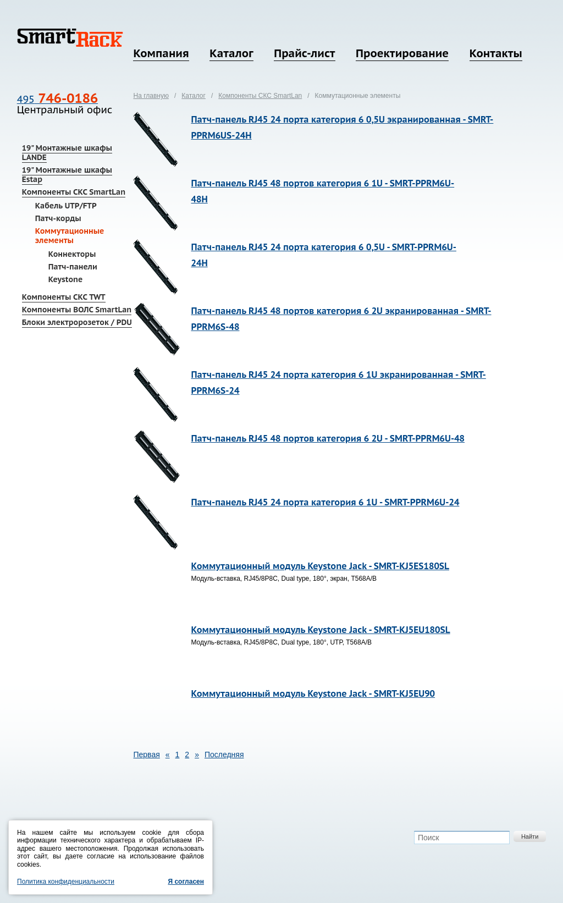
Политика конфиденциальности (65, 881)
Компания (161, 53)
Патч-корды (58, 218)
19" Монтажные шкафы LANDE (67, 152)
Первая (146, 754)
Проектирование (402, 53)
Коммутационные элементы (69, 235)
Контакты (496, 53)
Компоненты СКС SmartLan (73, 192)
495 (57, 99)
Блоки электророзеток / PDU (77, 322)
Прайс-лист (304, 53)
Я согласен (186, 881)
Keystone (65, 279)
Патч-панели (72, 267)
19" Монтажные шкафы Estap (67, 174)
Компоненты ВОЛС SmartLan (77, 310)
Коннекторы (72, 254)
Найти (529, 836)
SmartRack (70, 38)
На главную (150, 96)
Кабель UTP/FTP (66, 206)
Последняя (224, 754)
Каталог (231, 53)
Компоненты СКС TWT (64, 297)
